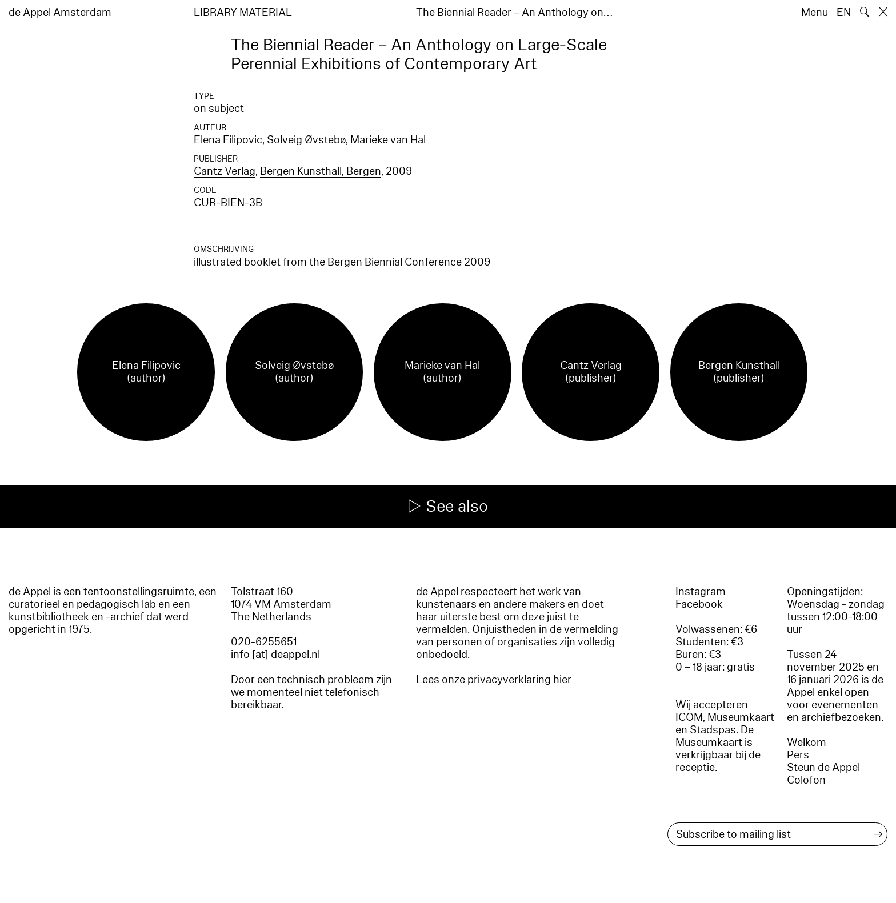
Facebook (699, 604)
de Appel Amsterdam (60, 12)
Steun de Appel (823, 767)
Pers (798, 755)
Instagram (700, 591)
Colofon (806, 780)
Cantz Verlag (224, 171)
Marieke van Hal (388, 140)
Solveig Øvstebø (306, 140)
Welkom (806, 742)
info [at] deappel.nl (275, 654)
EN (844, 12)
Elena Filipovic (228, 140)
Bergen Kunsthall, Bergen (320, 171)
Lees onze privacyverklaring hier (493, 679)
